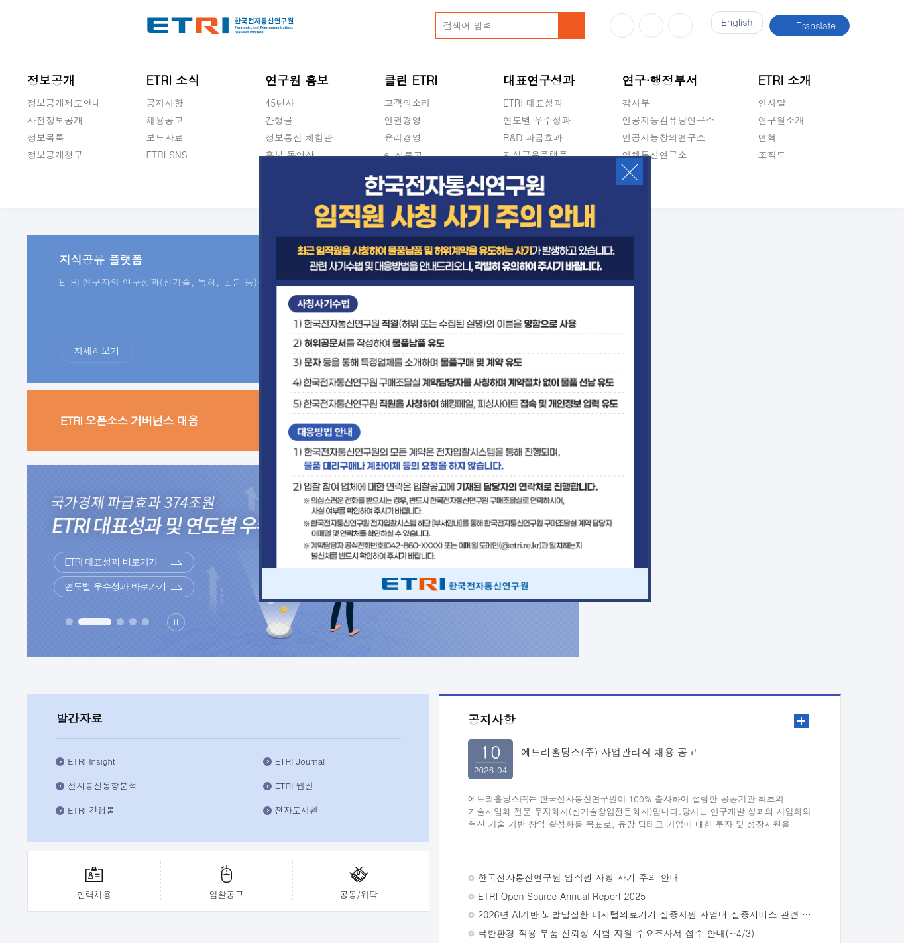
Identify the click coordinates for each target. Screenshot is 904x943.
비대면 (509, 676)
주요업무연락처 (747, 831)
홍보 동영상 (290, 154)
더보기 (208, 492)
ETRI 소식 (172, 80)
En (733, 25)
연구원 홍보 (297, 80)
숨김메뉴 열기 (33, 170)
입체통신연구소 (654, 154)
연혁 (767, 137)
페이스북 (680, 25)
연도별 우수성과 (537, 120)
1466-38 (221, 891)
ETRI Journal (817, 311)
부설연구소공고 (483, 865)
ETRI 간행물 (724, 366)
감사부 (636, 102)
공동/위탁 (840, 437)
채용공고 (164, 120)
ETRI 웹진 (822, 342)
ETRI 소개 (785, 80)
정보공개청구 (55, 154)
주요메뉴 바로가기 (0, 0)
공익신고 (155, 831)
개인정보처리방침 (61, 865)
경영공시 (45, 185)
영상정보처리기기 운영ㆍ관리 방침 (373, 865)
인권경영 (402, 120)
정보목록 (45, 137)
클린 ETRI (410, 80)
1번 (822, 641)
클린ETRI (46, 831)
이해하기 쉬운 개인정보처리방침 (172, 865)
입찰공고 (773, 437)
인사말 (772, 102)
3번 (844, 641)
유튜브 (622, 25)
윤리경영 (402, 137)
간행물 (279, 120)
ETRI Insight (724, 304)
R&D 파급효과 (533, 137)
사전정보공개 (55, 120)
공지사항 (164, 102)
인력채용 (706, 437)
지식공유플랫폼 (535, 154)
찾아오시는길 (835, 831)
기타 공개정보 (787, 185)
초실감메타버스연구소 (668, 185)
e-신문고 (403, 154)
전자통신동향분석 (735, 342)
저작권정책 (270, 865)
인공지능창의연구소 (663, 137)
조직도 (772, 154)
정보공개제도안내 (64, 102)
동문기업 (610, 749)
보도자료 (164, 137)
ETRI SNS (166, 154)
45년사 (279, 102)
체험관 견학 (610, 676)
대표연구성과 (539, 80)
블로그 (651, 25)
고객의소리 (407, 102)
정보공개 (51, 80)
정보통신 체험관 (299, 137)
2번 (833, 641)
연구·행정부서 (659, 80)
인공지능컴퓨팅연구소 (668, 120)
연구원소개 (781, 120)
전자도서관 (824, 366)
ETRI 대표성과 (533, 102)
